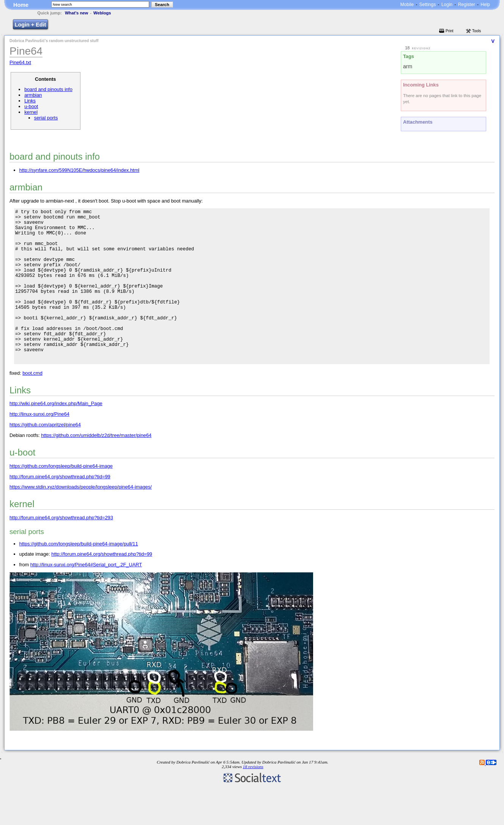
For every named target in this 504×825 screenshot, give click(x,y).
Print (450, 31)
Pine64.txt (20, 62)
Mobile (407, 4)
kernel (31, 112)
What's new (76, 13)
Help (485, 4)
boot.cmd (32, 406)
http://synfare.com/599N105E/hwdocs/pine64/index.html (79, 170)
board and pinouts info (48, 89)
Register (466, 4)
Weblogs (102, 13)
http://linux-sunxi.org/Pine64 (39, 447)
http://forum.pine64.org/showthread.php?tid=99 (59, 509)
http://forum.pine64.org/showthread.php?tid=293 (61, 550)
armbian (33, 95)
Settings (427, 4)
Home (20, 5)
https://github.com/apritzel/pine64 (45, 457)
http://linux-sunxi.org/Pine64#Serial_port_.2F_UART (86, 597)
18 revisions (253, 799)
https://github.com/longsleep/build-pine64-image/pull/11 (78, 577)
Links (30, 101)
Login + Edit (30, 25)
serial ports (46, 118)
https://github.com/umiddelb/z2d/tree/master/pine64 (96, 468)
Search (162, 4)
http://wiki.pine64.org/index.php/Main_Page (55, 436)
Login (446, 4)
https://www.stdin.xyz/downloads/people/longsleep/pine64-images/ (80, 520)
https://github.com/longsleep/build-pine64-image (61, 499)
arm (407, 66)
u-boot (31, 106)
